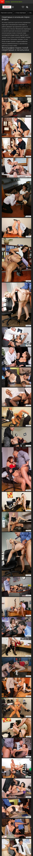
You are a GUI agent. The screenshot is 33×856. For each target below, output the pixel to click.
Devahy (6, 7)
